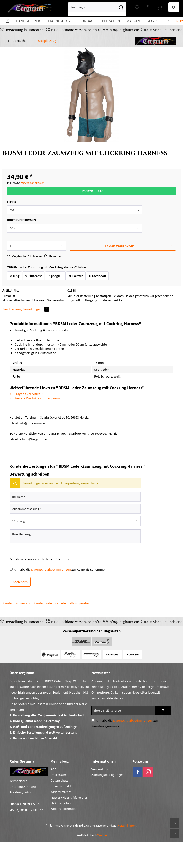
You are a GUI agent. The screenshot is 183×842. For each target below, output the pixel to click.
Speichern (20, 582)
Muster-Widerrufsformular (69, 797)
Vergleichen (17, 256)
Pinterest (33, 276)
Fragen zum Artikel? (26, 394)
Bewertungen (35, 309)
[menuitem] (97, 9)
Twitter (76, 276)
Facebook (97, 276)
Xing (14, 276)
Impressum (59, 775)
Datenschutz (59, 780)
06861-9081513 (25, 804)
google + (55, 276)
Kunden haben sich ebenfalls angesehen (62, 603)
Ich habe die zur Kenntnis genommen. (60, 569)
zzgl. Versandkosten (33, 183)
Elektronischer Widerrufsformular (64, 806)
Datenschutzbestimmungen (51, 569)
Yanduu (102, 835)
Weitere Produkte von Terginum (35, 398)
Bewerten (53, 256)
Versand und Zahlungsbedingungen (108, 772)
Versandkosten (127, 825)
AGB (53, 769)
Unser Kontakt (61, 786)
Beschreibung (12, 309)
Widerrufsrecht (61, 792)
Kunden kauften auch (17, 603)
